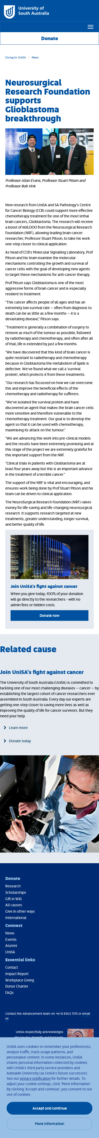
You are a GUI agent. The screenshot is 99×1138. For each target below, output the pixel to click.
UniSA (10, 951)
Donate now (49, 615)
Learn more (18, 727)
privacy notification (35, 1078)
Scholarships (15, 892)
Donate (49, 38)
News (35, 57)
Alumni (11, 945)
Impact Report (17, 973)
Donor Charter (16, 986)
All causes (13, 904)
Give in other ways (20, 911)
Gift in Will (13, 898)
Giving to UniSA (15, 57)
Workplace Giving (19, 980)
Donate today (20, 740)
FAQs (9, 992)
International (15, 917)
